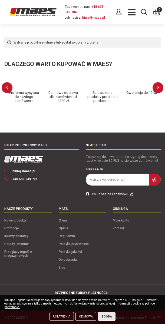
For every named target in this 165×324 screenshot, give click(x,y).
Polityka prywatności (74, 243)
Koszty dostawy (16, 235)
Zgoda (106, 316)
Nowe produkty (15, 219)
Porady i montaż (16, 243)
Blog (62, 266)
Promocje (11, 227)
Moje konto (121, 219)
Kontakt (118, 227)
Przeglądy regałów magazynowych (18, 252)
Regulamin (67, 235)
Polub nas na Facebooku (110, 193)
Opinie (63, 227)
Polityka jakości (70, 251)
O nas (63, 219)
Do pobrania (68, 258)
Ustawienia (61, 316)
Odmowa (86, 316)
